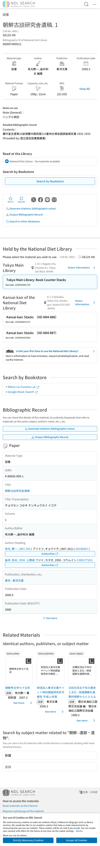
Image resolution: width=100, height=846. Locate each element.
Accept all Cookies (76, 840)
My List (10, 199)
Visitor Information (82, 268)
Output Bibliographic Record (24, 214)
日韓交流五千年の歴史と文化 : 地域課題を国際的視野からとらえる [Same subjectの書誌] (82, 692)
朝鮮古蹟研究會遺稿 (17, 491)
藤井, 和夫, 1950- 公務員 (20, 560)
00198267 (82, 549)
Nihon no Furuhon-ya (24, 387)
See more (23, 703)
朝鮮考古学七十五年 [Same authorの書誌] (17, 688)
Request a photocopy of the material (23, 811)
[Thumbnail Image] (19, 670)
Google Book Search (23, 392)
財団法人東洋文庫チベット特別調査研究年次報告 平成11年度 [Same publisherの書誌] (50, 692)
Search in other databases (23, 221)
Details (79, 830)
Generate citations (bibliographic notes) (31, 208)
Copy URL (21, 199)
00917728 (85, 560)
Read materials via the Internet (20, 805)
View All (84, 89)
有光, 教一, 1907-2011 (18, 549)
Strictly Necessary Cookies (28, 840)
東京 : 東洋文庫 (14, 580)
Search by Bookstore (50, 181)
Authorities (50, 554)
